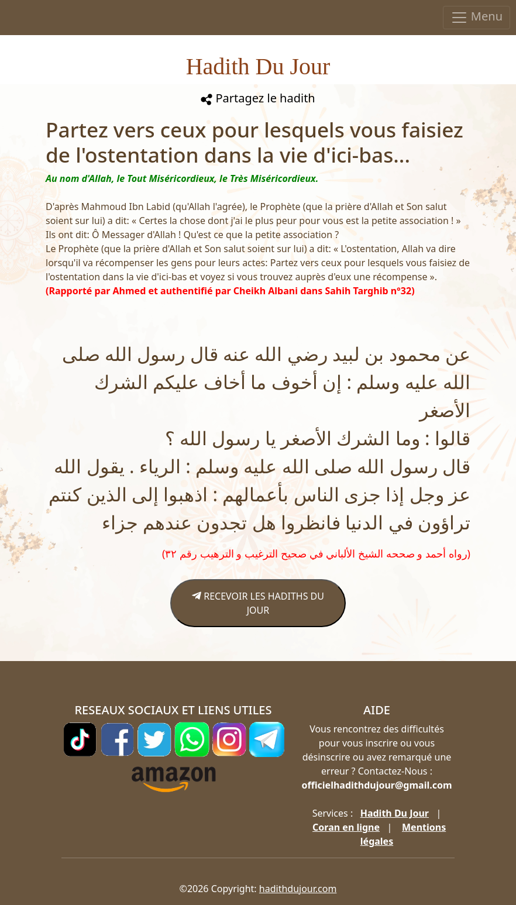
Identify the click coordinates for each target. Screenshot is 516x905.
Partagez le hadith (258, 98)
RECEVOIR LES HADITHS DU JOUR (258, 603)
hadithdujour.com (298, 888)
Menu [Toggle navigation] (476, 17)
